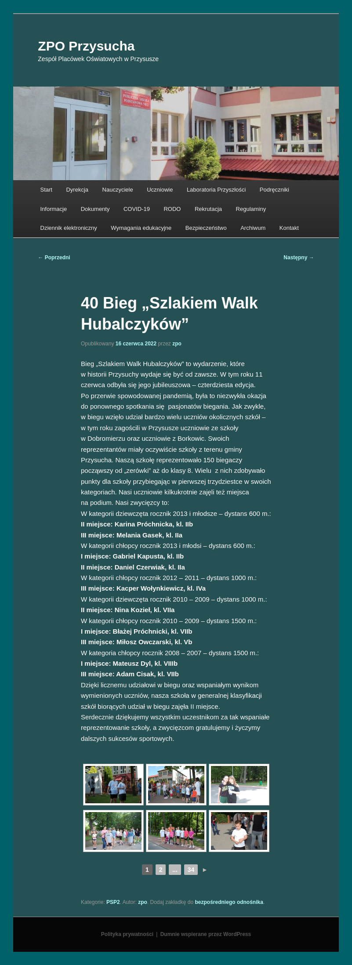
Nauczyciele (117, 189)
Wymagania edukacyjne (141, 228)
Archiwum (252, 228)
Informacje (53, 209)
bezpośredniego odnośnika (229, 902)
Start (46, 189)
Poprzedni (54, 257)
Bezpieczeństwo (206, 228)
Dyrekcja (77, 189)
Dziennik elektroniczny (68, 228)
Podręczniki (274, 189)
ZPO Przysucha (86, 46)
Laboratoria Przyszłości (216, 189)
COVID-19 (136, 209)
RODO (172, 209)
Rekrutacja (208, 209)
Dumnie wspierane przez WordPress (205, 934)
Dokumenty (95, 209)
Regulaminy (251, 209)
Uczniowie (160, 189)
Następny (298, 257)
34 (191, 869)
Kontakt (289, 228)
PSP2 (113, 902)
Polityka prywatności (127, 934)
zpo (176, 344)
